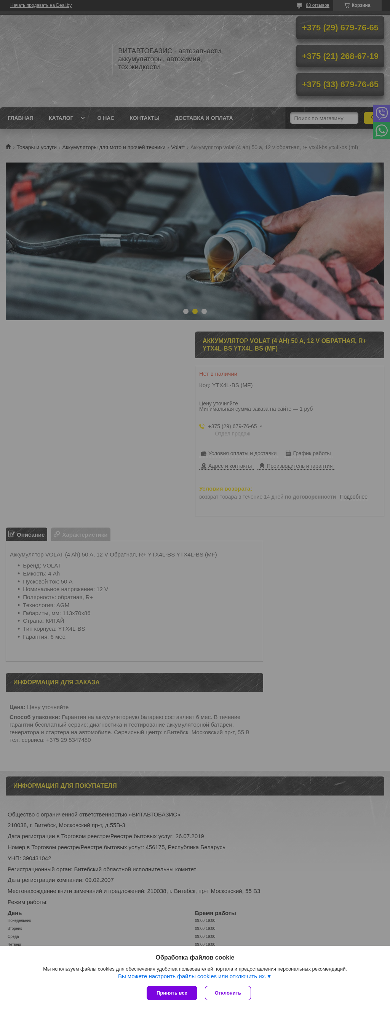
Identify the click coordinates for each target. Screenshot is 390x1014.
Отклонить (228, 993)
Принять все (172, 993)
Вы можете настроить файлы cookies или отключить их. (192, 976)
